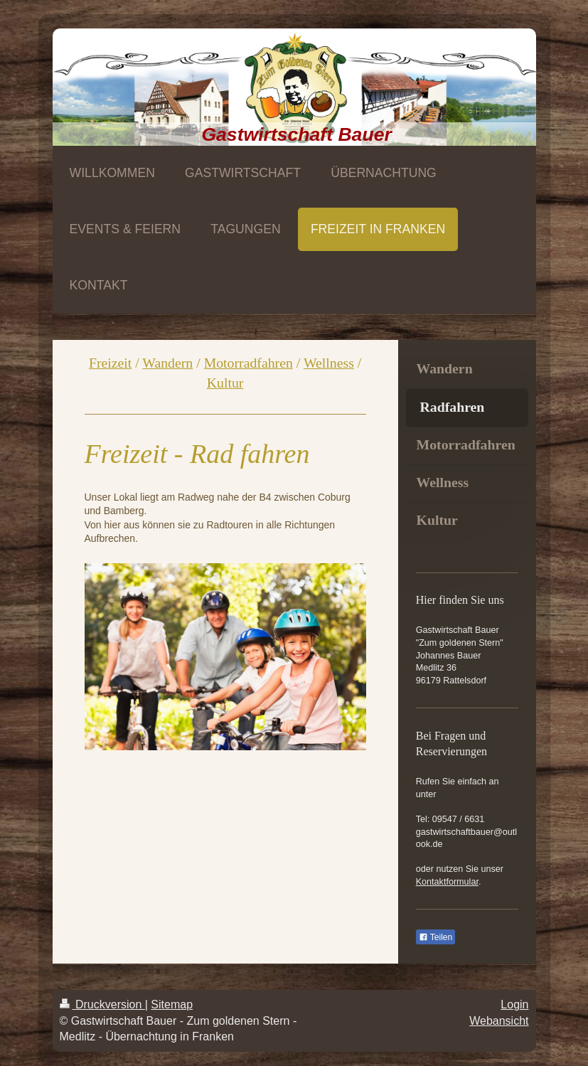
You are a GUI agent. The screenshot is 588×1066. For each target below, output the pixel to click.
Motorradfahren (248, 363)
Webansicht (498, 1021)
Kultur (225, 382)
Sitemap (172, 1004)
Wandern (167, 363)
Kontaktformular (447, 882)
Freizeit (110, 363)
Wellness (329, 363)
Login (514, 1004)
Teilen (435, 937)
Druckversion (102, 1004)
